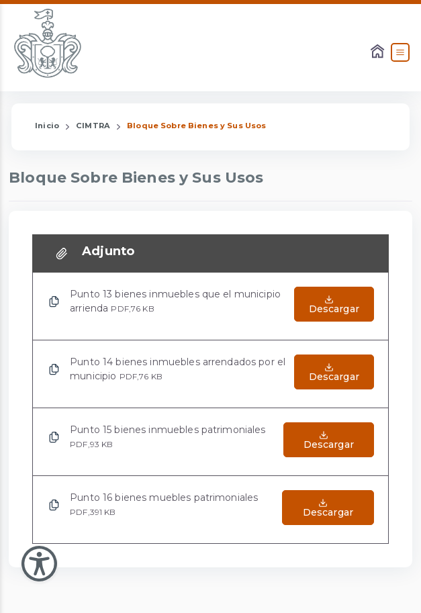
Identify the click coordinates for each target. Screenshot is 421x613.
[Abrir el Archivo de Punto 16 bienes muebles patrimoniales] (328, 509)
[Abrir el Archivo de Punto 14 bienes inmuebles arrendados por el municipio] (334, 374)
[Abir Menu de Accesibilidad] (39, 563)
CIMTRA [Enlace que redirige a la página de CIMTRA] (93, 125)
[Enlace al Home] (379, 52)
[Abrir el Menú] (400, 52)
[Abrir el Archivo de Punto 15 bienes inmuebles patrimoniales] (328, 441)
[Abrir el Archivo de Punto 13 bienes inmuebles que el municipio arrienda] (334, 306)
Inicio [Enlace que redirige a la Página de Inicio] (47, 125)
